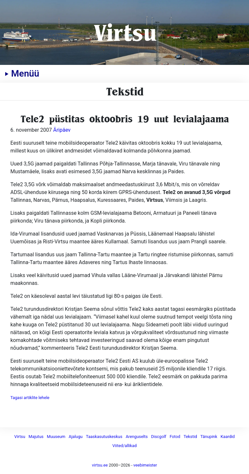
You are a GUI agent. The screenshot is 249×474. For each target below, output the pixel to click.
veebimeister (145, 465)
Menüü (22, 73)
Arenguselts (137, 436)
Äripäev (62, 130)
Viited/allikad (125, 445)
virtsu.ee (100, 465)
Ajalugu (76, 436)
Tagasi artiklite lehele (29, 397)
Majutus (36, 436)
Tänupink (208, 436)
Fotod (175, 436)
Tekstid (190, 436)
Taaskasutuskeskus (104, 436)
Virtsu (124, 32)
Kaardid (227, 436)
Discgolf (158, 436)
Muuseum (56, 436)
